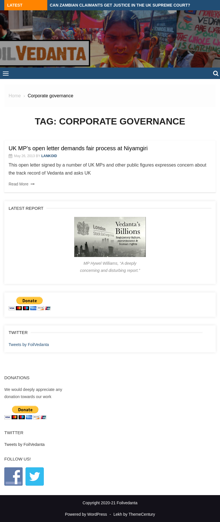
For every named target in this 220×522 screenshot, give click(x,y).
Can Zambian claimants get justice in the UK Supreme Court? (120, 5)
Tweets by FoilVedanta (29, 344)
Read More (18, 184)
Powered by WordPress (86, 514)
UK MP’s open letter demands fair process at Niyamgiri (78, 148)
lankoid (49, 156)
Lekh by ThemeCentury (134, 514)
